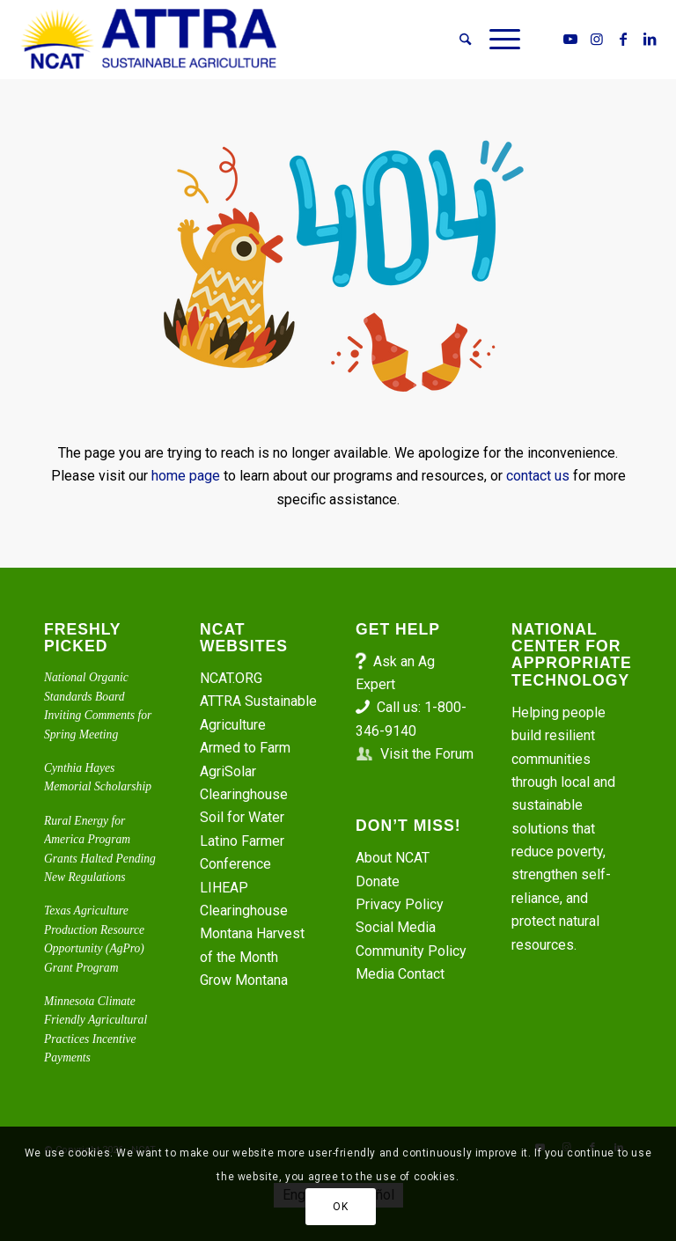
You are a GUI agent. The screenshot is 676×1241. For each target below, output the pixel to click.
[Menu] (500, 39)
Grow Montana (244, 980)
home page (185, 475)
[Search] (465, 39)
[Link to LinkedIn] (649, 39)
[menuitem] (465, 39)
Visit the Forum (427, 753)
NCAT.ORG (231, 678)
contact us (537, 475)
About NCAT (393, 857)
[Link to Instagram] (597, 39)
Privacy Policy (400, 904)
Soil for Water (242, 817)
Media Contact (400, 974)
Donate (378, 881)
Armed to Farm (245, 747)
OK (340, 1207)
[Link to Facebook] (623, 39)
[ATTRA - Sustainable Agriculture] (148, 39)
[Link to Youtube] (570, 39)
